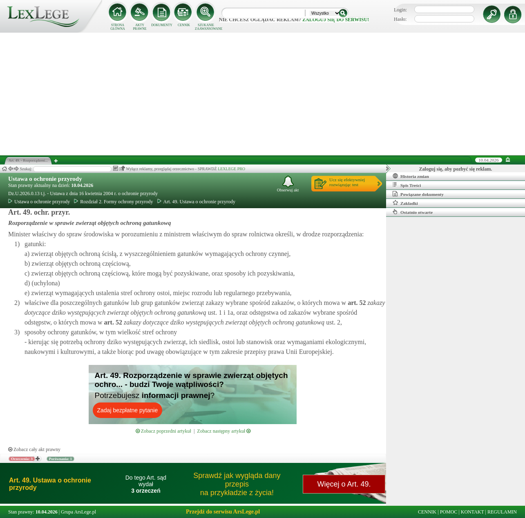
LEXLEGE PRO (231, 169)
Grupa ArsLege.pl (78, 512)
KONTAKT (472, 512)
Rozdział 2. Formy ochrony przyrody (113, 202)
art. (356, 302)
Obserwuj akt (288, 184)
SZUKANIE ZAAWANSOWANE (206, 27)
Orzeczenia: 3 (22, 459)
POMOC (449, 512)
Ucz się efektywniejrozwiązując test (347, 182)
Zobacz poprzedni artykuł (163, 431)
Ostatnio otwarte (413, 212)
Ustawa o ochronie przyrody (45, 179)
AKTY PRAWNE (139, 27)
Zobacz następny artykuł (223, 431)
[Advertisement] (263, 94)
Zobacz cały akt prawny (34, 449)
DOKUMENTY (161, 25)
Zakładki (405, 203)
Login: (400, 10)
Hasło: (400, 19)
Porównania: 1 (60, 459)
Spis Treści (407, 185)
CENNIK (184, 25)
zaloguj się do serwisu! (335, 19)
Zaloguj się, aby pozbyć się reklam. (455, 169)
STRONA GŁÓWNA (117, 27)
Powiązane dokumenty (418, 194)
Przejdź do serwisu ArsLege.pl (223, 512)
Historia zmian (411, 176)
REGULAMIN (502, 512)
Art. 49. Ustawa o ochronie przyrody (196, 202)
